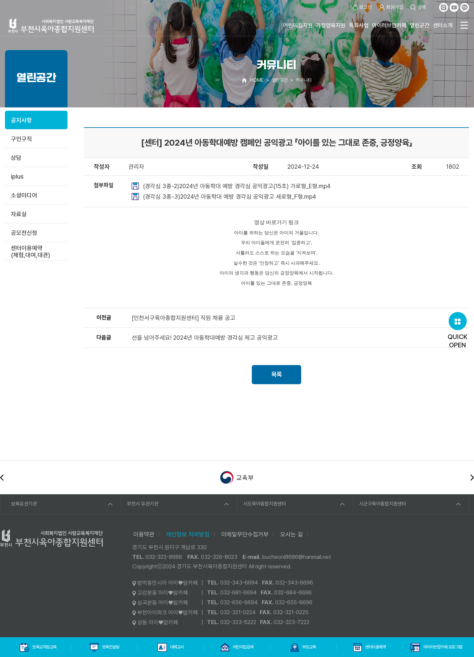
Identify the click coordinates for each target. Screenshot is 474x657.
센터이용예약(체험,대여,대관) (30, 251)
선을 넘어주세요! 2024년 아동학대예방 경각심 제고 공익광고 (205, 337)
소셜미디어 (24, 195)
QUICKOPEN (457, 330)
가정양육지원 (331, 25)
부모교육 (303, 647)
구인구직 (21, 138)
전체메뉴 (464, 25)
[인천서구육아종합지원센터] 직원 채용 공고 (183, 317)
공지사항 (21, 120)
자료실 (19, 214)
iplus (17, 176)
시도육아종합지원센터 (264, 504)
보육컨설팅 (104, 647)
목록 (276, 374)
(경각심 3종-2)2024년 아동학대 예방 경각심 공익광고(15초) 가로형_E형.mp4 (236, 186)
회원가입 (391, 7)
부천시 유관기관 (142, 504)
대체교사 (170, 647)
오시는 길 (291, 534)
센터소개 (443, 25)
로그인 (362, 7)
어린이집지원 (298, 25)
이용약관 (143, 534)
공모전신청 (24, 232)
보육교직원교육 (38, 647)
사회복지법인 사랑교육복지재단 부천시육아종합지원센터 (51, 25)
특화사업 (359, 25)
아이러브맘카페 (389, 25)
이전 (2, 477)
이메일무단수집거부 (245, 534)
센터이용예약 (369, 647)
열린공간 (420, 25)
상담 (16, 157)
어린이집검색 (237, 647)
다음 (472, 477)
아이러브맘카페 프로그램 (436, 647)
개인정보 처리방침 (188, 534)
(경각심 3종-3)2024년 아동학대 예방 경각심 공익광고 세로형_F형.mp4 (229, 196)
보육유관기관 (24, 504)
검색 (418, 7)
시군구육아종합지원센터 (382, 504)
